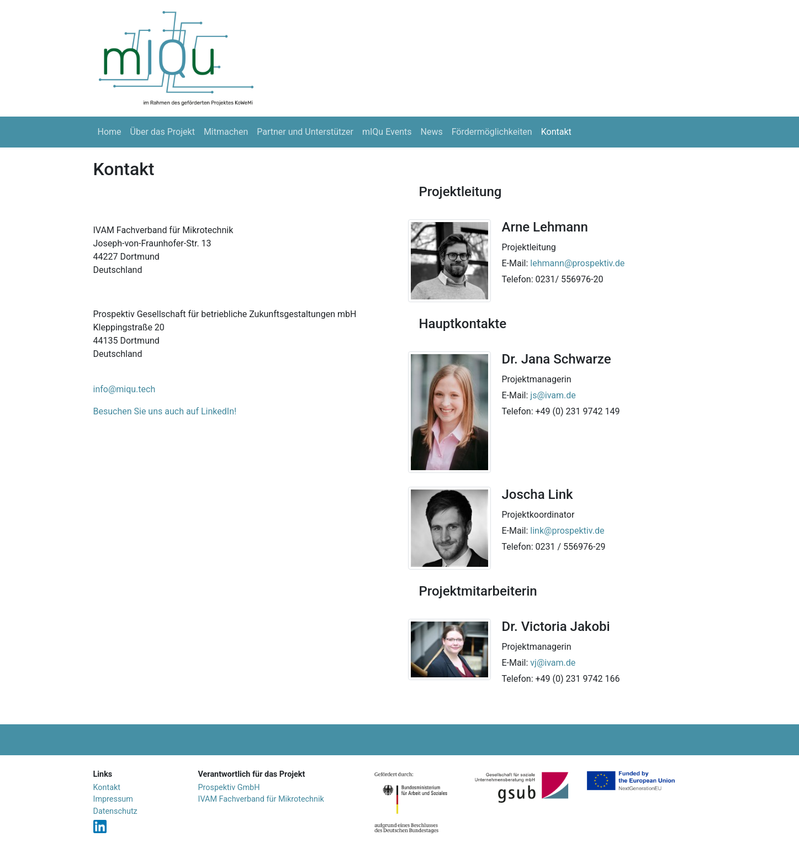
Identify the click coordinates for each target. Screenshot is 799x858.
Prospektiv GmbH (229, 787)
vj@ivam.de (552, 662)
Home (109, 132)
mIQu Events (387, 132)
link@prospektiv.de (567, 530)
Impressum (113, 799)
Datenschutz (115, 811)
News (432, 132)
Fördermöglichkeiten (492, 132)
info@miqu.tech (124, 389)
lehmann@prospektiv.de (577, 263)
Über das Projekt (162, 132)
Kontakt (556, 132)
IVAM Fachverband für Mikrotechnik (261, 799)
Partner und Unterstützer (305, 132)
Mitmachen (226, 132)
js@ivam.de (552, 395)
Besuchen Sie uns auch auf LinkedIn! (165, 411)
